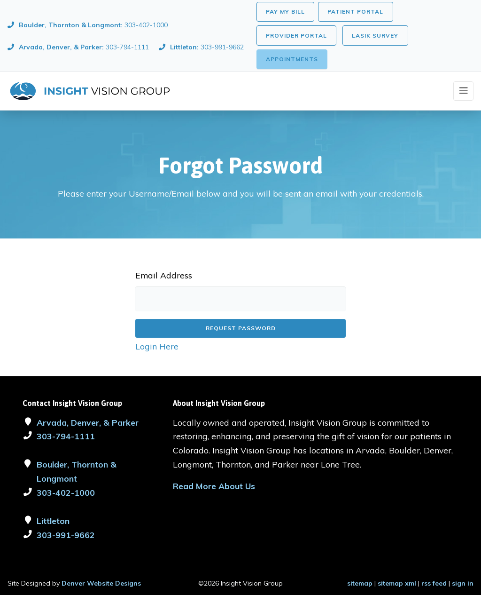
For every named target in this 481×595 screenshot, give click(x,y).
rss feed (434, 583)
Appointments (292, 59)
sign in (462, 583)
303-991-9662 (66, 535)
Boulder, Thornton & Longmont (76, 471)
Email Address (163, 275)
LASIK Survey (375, 35)
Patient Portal (355, 11)
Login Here (156, 346)
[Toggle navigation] (463, 91)
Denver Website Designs (101, 583)
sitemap (359, 583)
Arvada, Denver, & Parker (88, 422)
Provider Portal (296, 35)
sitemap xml (397, 583)
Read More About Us (214, 486)
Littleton (53, 521)
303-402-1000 (66, 492)
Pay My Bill (285, 11)
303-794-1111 (66, 436)
